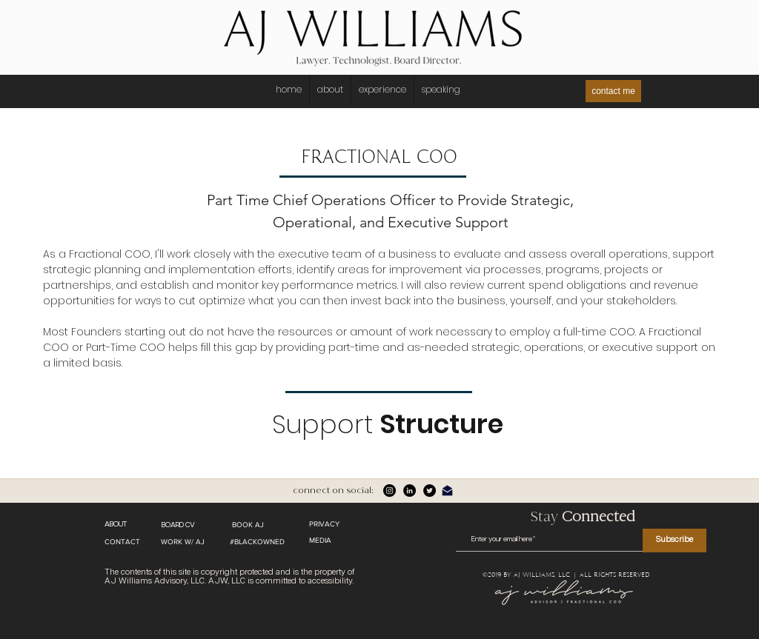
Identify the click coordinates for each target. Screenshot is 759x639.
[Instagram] (389, 490)
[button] (441, 89)
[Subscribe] (674, 540)
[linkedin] (409, 490)
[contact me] (613, 91)
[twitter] (429, 490)
